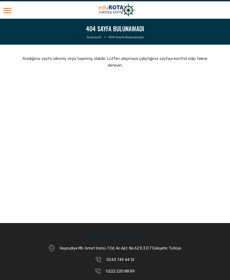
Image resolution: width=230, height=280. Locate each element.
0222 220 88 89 (120, 271)
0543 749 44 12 (120, 260)
